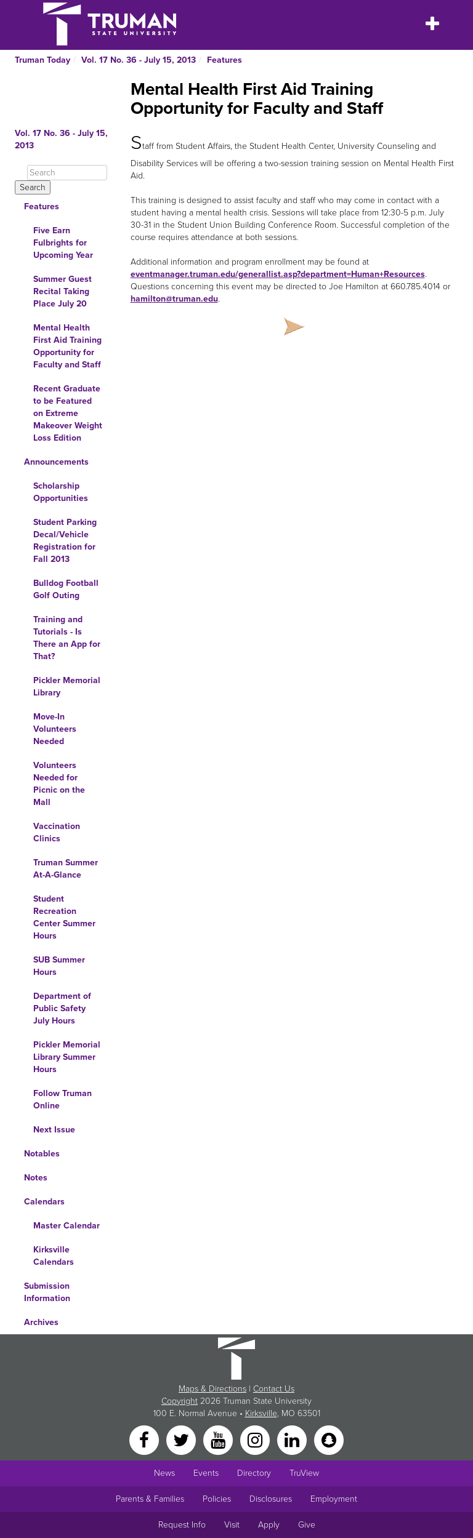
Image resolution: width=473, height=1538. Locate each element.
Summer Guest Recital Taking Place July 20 (62, 291)
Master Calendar (66, 1225)
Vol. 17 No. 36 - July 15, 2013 (138, 60)
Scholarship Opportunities (60, 492)
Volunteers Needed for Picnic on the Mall (59, 783)
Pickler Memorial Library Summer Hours (66, 1057)
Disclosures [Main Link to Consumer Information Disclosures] (270, 1499)
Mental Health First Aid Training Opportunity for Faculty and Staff (67, 346)
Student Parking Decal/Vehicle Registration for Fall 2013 (65, 540)
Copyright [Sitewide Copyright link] (179, 1401)
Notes (35, 1177)
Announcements (56, 462)
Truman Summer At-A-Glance (65, 868)
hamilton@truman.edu (174, 299)
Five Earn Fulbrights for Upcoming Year (63, 242)
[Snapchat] (329, 1439)
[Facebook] (145, 1439)
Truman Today (42, 60)
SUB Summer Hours (59, 966)
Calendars (44, 1201)
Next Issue (54, 1129)
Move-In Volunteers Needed (54, 729)
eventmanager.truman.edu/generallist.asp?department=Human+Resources (278, 274)
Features (224, 60)
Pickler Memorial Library (66, 686)
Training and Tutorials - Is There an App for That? (66, 638)
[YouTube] (219, 1439)
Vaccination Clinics (56, 832)
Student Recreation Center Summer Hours (64, 917)
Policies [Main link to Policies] (217, 1499)
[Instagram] (256, 1439)
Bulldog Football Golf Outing (66, 589)
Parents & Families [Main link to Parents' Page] (150, 1499)
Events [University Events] (206, 1473)
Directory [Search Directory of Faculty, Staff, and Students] (254, 1473)
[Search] (67, 172)
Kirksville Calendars (53, 1255)
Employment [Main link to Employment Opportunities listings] (333, 1499)
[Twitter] (182, 1439)
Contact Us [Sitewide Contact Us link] (273, 1389)
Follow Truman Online (62, 1099)
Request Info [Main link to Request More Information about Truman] (182, 1525)
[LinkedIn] (293, 1439)
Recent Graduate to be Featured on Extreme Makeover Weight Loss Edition (67, 413)
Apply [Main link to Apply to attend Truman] (269, 1525)
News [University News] (164, 1473)
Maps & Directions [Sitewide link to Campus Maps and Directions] (212, 1389)
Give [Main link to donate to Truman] (306, 1525)
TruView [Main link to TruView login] (304, 1473)
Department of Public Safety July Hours (62, 1008)
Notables (42, 1153)
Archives (41, 1322)
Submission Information (47, 1292)
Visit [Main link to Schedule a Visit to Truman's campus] (232, 1525)
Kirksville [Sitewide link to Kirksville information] (261, 1413)
